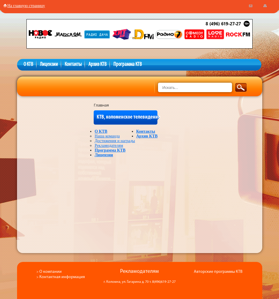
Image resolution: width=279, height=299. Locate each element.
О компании (50, 272)
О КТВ (28, 64)
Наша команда (107, 136)
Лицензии (49, 64)
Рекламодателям (109, 145)
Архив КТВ (97, 64)
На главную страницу (24, 6)
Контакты (73, 64)
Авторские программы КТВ (218, 272)
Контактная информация (62, 277)
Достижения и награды (115, 141)
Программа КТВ (127, 64)
